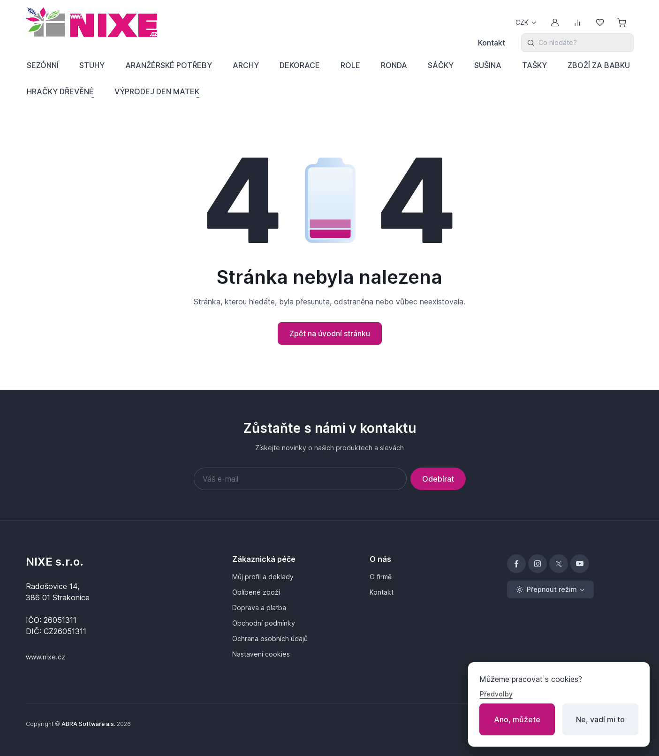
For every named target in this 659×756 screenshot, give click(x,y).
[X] (558, 563)
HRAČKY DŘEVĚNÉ (60, 91)
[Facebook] (516, 563)
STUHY (92, 65)
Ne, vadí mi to (600, 719)
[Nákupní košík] (622, 22)
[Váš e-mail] (300, 479)
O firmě (381, 577)
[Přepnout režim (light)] (550, 589)
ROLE (350, 65)
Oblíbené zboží (256, 592)
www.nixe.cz (45, 657)
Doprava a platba (259, 608)
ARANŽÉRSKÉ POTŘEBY (168, 65)
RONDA (394, 65)
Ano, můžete (517, 719)
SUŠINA (487, 65)
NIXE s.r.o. (54, 561)
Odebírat (438, 479)
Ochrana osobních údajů (270, 639)
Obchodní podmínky (263, 623)
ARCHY (246, 65)
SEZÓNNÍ (43, 65)
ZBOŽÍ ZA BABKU (599, 65)
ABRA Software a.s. (88, 723)
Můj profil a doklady (263, 577)
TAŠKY (534, 65)
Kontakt (491, 42)
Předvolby (496, 694)
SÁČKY (441, 65)
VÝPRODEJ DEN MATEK (156, 91)
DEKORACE (300, 65)
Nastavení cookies (261, 654)
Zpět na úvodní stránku (329, 333)
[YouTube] (579, 563)
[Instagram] (537, 563)
